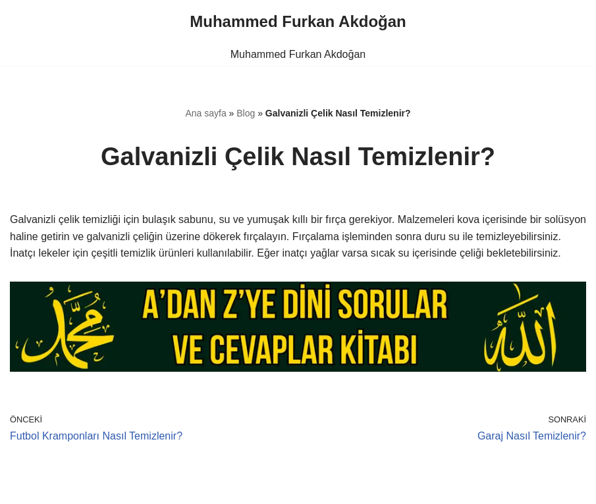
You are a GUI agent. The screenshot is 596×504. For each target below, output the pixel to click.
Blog (245, 113)
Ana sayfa (205, 113)
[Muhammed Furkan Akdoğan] (298, 21)
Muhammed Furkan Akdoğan (298, 54)
